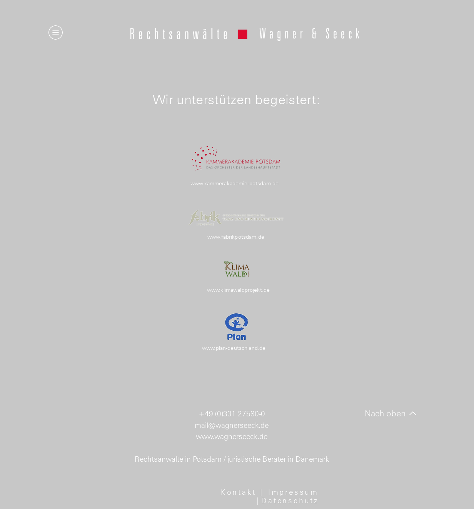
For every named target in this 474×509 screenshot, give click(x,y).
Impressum (293, 492)
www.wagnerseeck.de (231, 436)
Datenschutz (290, 500)
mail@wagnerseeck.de (232, 425)
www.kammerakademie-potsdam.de (234, 183)
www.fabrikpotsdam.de (235, 237)
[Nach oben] (391, 413)
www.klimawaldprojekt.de (238, 290)
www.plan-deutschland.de (233, 348)
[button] (55, 32)
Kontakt (240, 492)
